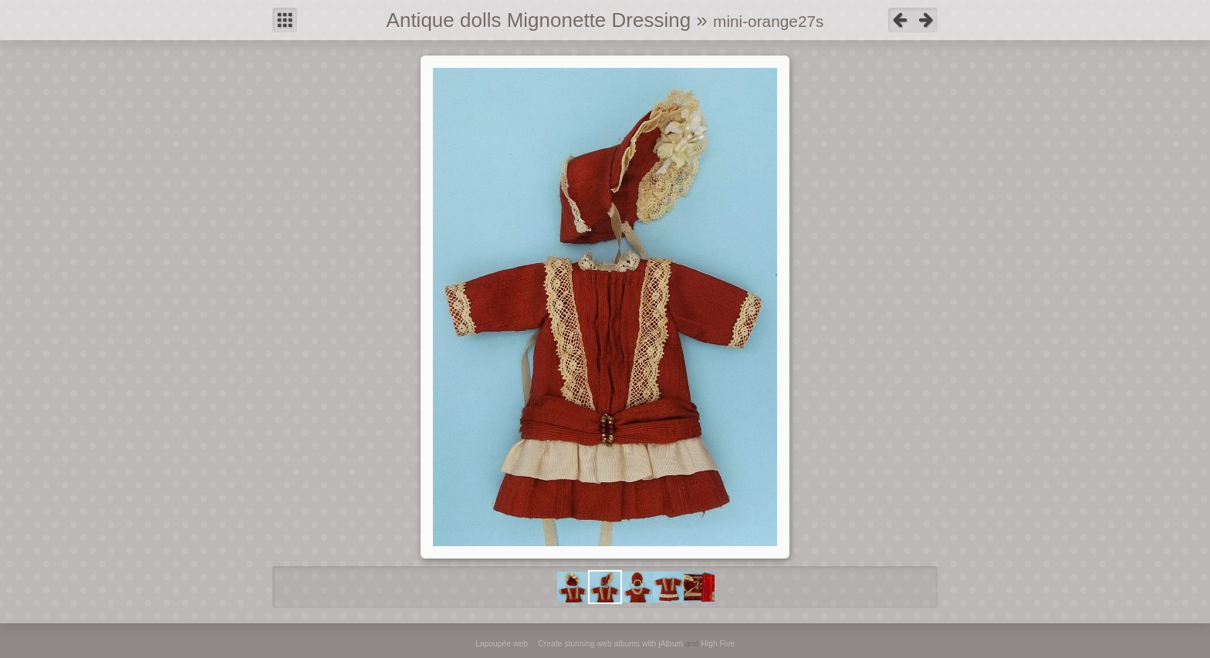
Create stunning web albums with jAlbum (610, 643)
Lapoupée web (501, 643)
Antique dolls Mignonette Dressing (539, 20)
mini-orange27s (768, 21)
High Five (718, 643)
